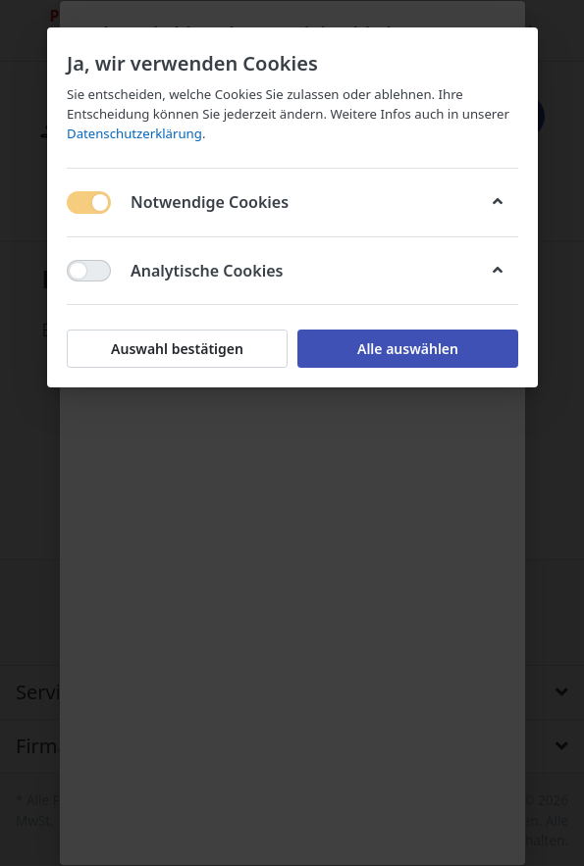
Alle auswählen (406, 348)
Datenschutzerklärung (134, 133)
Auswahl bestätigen (177, 348)
